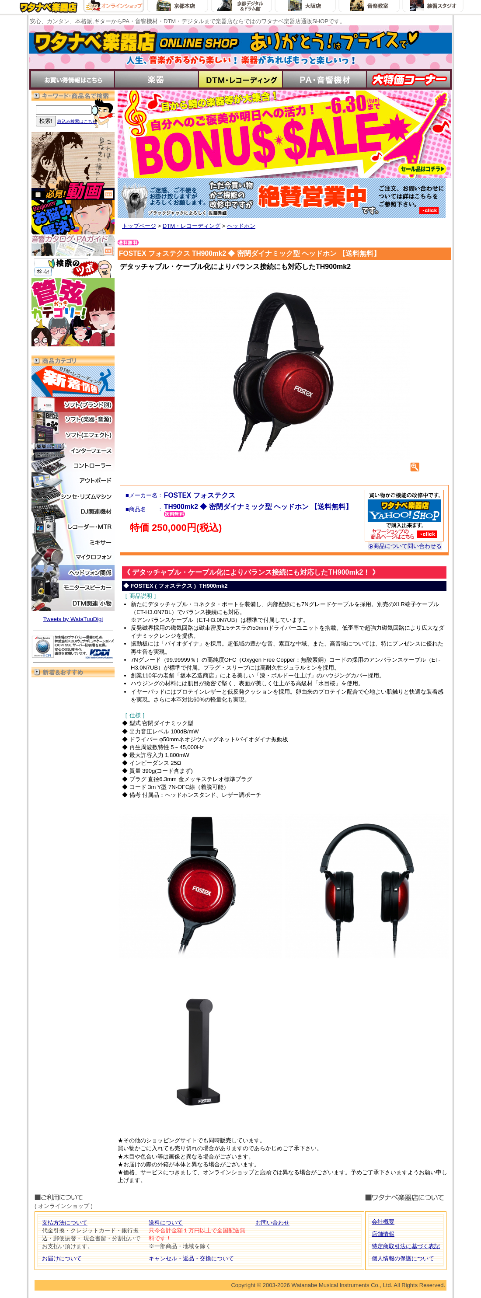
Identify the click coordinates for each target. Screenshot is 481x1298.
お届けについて (62, 1258)
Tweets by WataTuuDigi (73, 619)
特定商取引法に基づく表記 (406, 1246)
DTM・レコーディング (191, 226)
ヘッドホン (241, 226)
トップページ (139, 226)
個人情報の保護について (403, 1258)
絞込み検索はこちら (77, 121)
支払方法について (64, 1222)
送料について (166, 1222)
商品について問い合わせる (405, 546)
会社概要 (383, 1221)
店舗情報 (383, 1234)
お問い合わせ (272, 1222)
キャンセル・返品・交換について (191, 1258)
